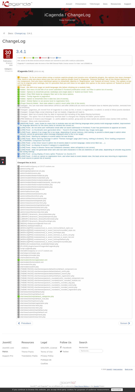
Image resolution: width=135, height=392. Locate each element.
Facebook (67, 348)
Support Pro (7, 356)
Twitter (66, 352)
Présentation (81, 4)
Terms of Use (47, 352)
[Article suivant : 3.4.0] (126, 323)
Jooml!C (67, 382)
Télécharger (95, 4)
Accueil (69, 4)
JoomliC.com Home (8, 348)
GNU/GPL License (49, 348)
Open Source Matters (81, 386)
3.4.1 (21, 51)
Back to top (129, 369)
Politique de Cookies (46, 360)
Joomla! (96, 386)
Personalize (117, 390)
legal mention (118, 369)
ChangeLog (20, 33)
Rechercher (83, 347)
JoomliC (109, 369)
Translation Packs (30, 356)
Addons (25, 348)
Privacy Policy (47, 356)
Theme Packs (28, 352)
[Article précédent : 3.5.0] (24, 323)
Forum (5, 352)
